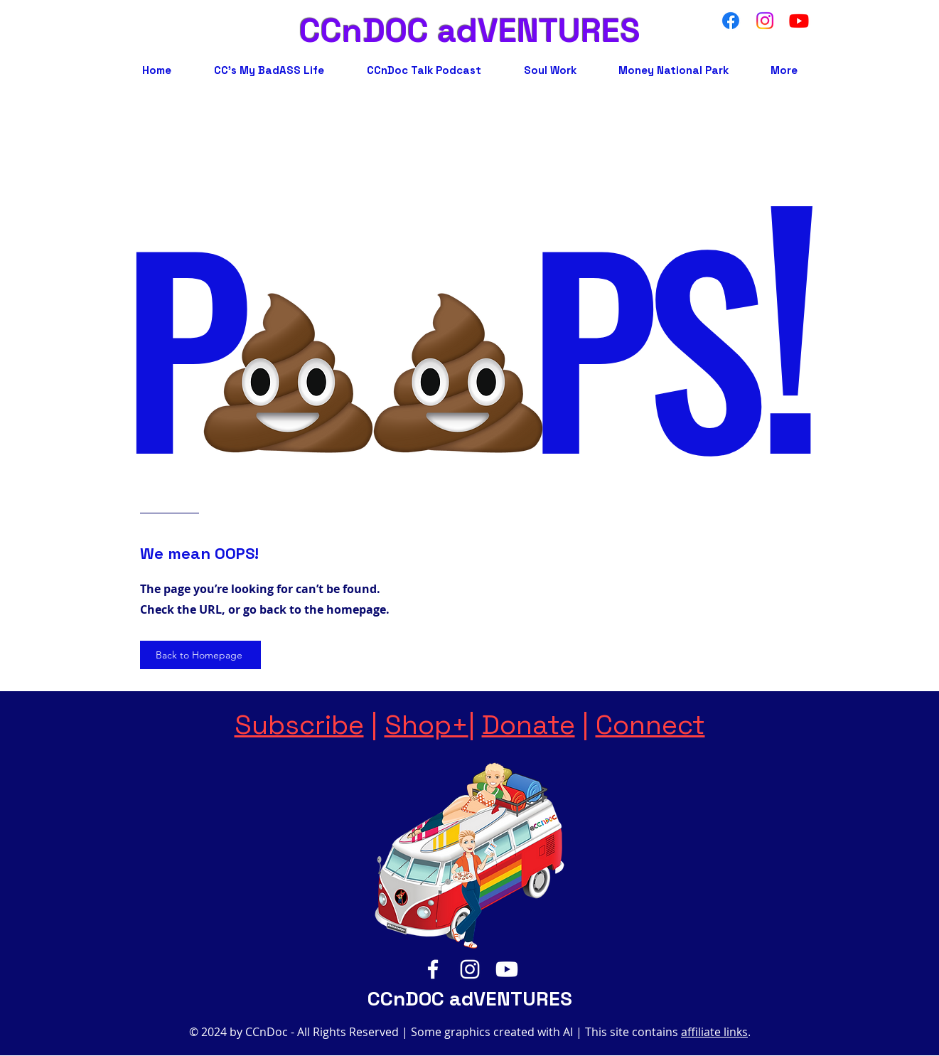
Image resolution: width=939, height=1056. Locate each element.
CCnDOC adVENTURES (469, 30)
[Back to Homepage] (200, 655)
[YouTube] (507, 969)
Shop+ (426, 725)
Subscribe (299, 725)
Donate (528, 725)
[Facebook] (433, 969)
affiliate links (714, 1032)
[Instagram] (470, 969)
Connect (650, 725)
